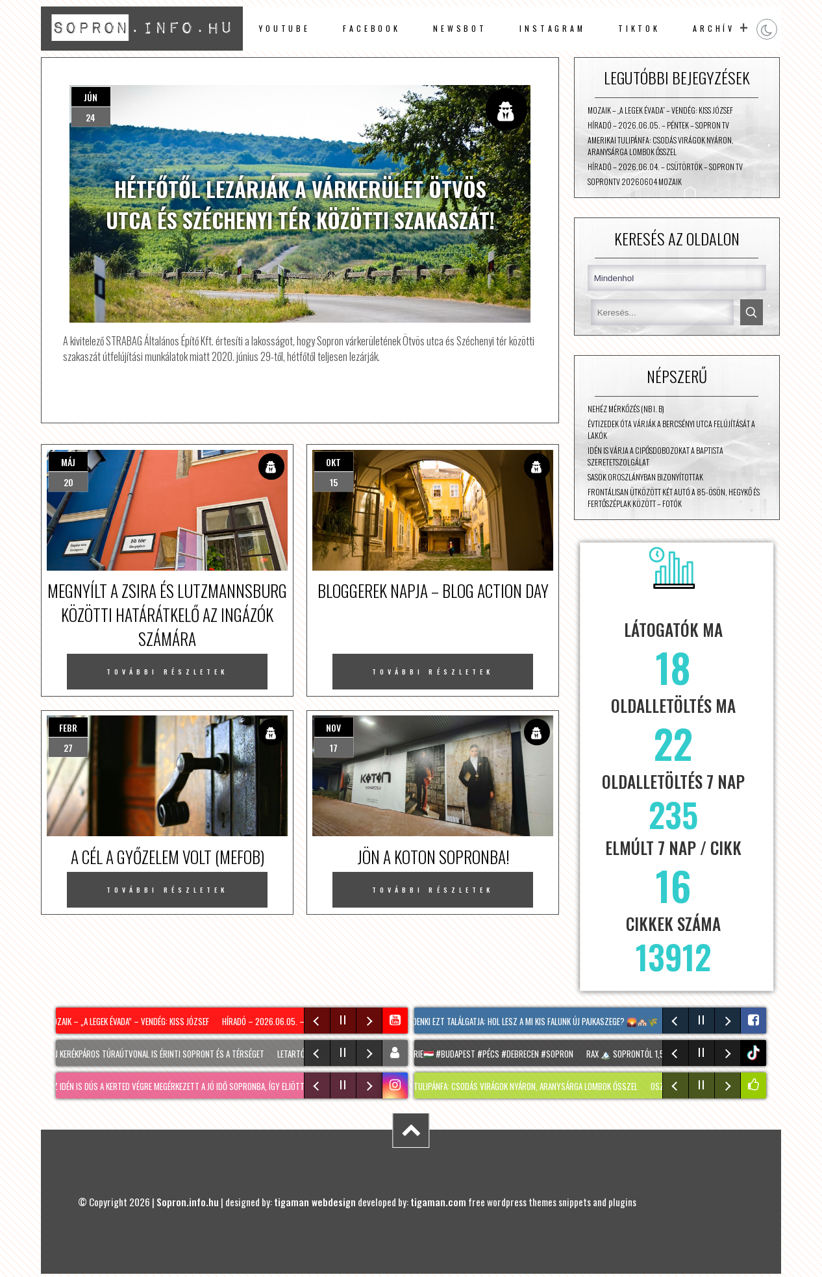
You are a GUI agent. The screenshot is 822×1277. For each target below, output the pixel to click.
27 (68, 747)
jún (90, 97)
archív (714, 28)
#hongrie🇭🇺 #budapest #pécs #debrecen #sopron (487, 1053)
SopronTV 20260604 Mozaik (635, 182)
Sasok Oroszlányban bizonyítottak (645, 477)
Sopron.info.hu (187, 1202)
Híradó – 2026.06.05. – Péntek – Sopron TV (658, 125)
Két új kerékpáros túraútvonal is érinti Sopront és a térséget (155, 1053)
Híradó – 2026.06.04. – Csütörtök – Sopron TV (665, 167)
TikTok (639, 28)
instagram (552, 28)
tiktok (755, 1053)
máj (68, 462)
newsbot (460, 28)
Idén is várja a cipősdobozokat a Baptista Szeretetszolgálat (655, 456)
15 (334, 482)
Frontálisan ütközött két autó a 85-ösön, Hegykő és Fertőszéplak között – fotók (674, 498)
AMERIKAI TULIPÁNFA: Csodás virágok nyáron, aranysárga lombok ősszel (661, 146)
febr (68, 727)
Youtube (284, 28)
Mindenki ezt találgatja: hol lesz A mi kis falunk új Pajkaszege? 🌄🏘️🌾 (533, 1021)
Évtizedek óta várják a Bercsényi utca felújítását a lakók (671, 429)
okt (333, 462)
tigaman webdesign (315, 1202)
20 (68, 482)
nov (333, 727)
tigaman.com (438, 1202)
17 (334, 747)
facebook (372, 28)
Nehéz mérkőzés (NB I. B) (626, 409)
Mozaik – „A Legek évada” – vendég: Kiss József (660, 110)
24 (90, 117)
